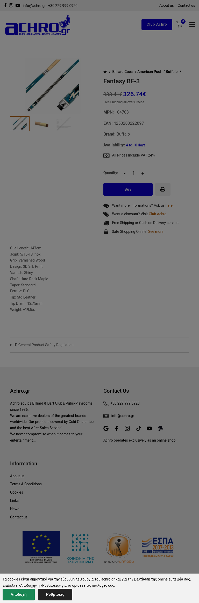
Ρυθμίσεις (55, 594)
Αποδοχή (19, 594)
